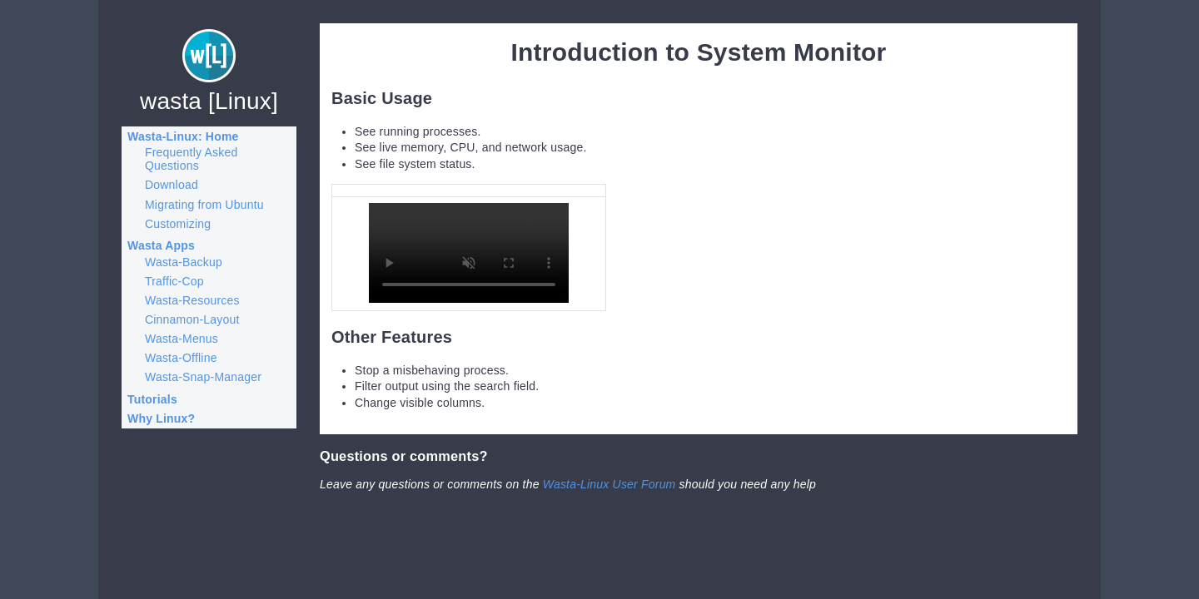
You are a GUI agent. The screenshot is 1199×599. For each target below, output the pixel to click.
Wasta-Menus (181, 338)
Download (171, 184)
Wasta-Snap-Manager (203, 377)
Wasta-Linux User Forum (609, 484)
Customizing (178, 223)
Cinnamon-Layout (192, 319)
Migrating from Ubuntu (204, 204)
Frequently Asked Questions (191, 159)
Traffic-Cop (174, 281)
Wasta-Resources (192, 300)
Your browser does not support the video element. (469, 253)
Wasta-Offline (181, 357)
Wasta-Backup (183, 262)
